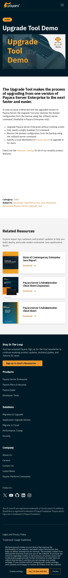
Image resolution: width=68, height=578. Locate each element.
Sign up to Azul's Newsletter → (22, 363)
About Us (7, 455)
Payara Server (43, 139)
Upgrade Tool (35, 206)
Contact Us (8, 465)
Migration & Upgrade (13, 414)
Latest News (9, 471)
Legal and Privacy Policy (14, 534)
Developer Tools (11, 395)
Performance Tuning (12, 430)
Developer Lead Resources (26, 202)
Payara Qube (9, 390)
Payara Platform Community (16, 476)
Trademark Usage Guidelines (17, 540)
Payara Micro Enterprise (14, 384)
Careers (6, 460)
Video (16, 199)
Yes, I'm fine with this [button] (38, 571)
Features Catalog (25, 150)
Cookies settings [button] (16, 571)
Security (6, 436)
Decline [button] (55, 571)
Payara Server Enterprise (15, 379)
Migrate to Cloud (11, 425)
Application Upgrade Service (16, 419)
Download (29, 265)
